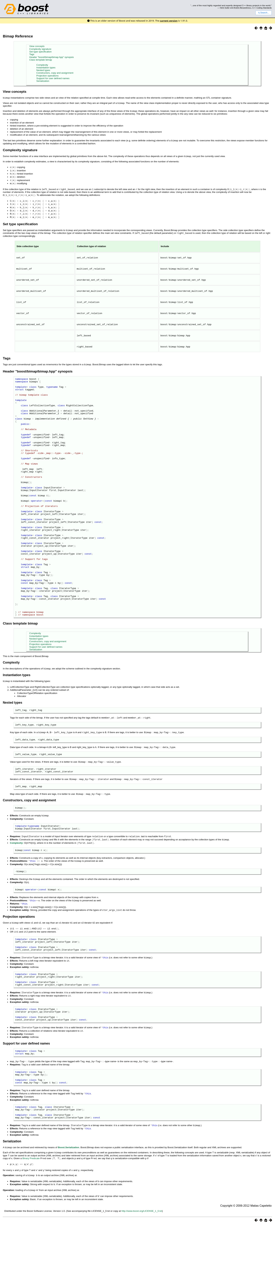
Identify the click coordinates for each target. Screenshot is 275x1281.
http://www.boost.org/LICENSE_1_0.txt (141, 1266)
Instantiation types (45, 67)
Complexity (42, 65)
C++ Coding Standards (262, 8)
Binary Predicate (31, 1215)
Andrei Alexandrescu (242, 8)
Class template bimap (40, 59)
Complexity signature (40, 49)
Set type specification (40, 51)
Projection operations (47, 75)
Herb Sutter (225, 8)
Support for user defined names (52, 78)
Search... (263, 12)
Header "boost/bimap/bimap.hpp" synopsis (51, 57)
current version (169, 20)
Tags (31, 54)
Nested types (43, 70)
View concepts (36, 46)
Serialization (42, 81)
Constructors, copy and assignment (54, 73)
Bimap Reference (18, 36)
